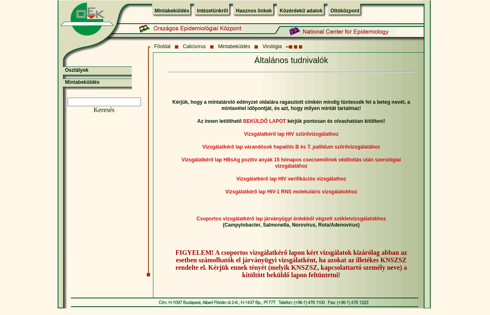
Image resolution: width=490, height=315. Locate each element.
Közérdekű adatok (301, 11)
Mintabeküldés (172, 11)
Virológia (271, 46)
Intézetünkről (212, 11)
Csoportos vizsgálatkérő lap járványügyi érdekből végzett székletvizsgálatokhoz (291, 219)
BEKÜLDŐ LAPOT (264, 121)
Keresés (104, 109)
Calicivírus (194, 46)
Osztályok (77, 70)
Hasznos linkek (254, 11)
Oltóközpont (344, 11)
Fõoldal (162, 46)
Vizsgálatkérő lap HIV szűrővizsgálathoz (291, 134)
